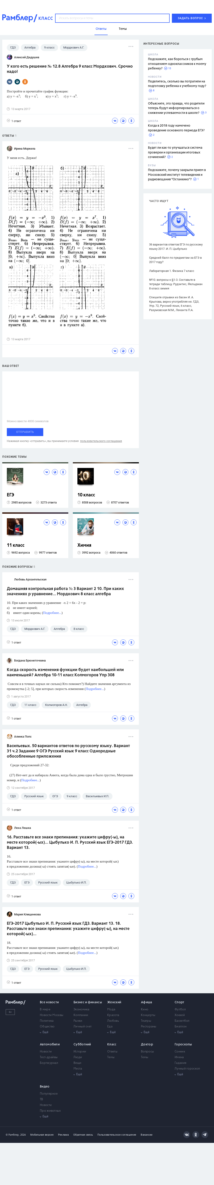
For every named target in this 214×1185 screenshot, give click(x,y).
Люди (78, 1057)
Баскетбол (182, 1020)
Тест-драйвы (49, 1057)
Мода (111, 1009)
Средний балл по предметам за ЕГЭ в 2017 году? (175, 260)
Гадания (180, 1063)
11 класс (15, 545)
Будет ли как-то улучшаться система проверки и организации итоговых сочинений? (175, 152)
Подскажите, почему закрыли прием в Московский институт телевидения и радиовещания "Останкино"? (177, 175)
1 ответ (14, 121)
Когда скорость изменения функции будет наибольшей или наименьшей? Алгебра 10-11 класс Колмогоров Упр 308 (65, 672)
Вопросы (147, 1051)
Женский (114, 1002)
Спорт (179, 1002)
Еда (109, 1026)
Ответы (112, 1051)
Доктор (147, 1044)
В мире (45, 1009)
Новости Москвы (51, 1015)
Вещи (77, 1063)
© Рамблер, (12, 1135)
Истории (80, 1051)
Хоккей (180, 1015)
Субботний (82, 1044)
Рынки (78, 1020)
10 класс (86, 495)
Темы (111, 1057)
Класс (112, 1044)
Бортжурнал (49, 1063)
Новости (46, 1051)
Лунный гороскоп (187, 1068)
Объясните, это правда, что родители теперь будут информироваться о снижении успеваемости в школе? (176, 108)
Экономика (81, 1009)
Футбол (180, 1009)
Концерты (148, 1015)
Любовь (113, 1020)
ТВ (41, 1099)
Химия (84, 545)
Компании (81, 1015)
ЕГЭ (10, 495)
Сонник (180, 1051)
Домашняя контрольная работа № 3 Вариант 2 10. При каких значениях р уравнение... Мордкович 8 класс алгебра (65, 591)
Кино (144, 1009)
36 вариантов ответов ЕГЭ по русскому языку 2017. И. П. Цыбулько (176, 246)
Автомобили (50, 1044)
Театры (146, 1020)
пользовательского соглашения (101, 441)
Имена (179, 1057)
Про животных (50, 1110)
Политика (47, 1020)
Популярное (49, 1093)
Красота (113, 1015)
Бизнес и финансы (88, 1002)
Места (78, 1068)
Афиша (146, 1002)
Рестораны (148, 1026)
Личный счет (83, 1026)
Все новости (49, 1002)
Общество (47, 1026)
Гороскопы (183, 1044)
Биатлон (180, 1026)
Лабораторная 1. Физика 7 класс (171, 271)
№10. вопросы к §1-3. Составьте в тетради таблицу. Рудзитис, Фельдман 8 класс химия (176, 284)
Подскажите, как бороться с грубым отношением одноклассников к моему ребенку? (177, 64)
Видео (45, 1086)
